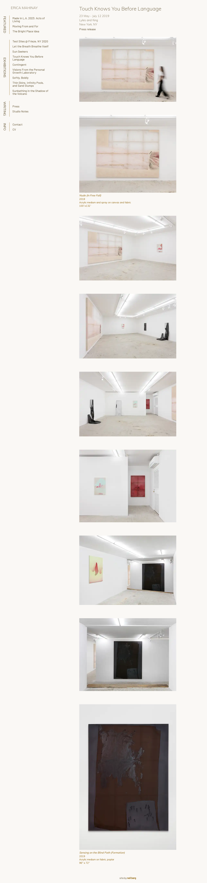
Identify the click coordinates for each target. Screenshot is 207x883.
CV (14, 129)
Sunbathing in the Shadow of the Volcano (30, 92)
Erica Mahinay (24, 7)
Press (15, 106)
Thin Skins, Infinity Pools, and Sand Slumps (28, 84)
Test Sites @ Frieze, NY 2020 (30, 41)
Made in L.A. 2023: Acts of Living (28, 19)
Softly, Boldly (20, 77)
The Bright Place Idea (25, 31)
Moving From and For (25, 26)
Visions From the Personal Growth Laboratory (28, 71)
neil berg (131, 877)
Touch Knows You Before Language (27, 58)
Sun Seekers (20, 51)
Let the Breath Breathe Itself (30, 46)
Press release (87, 29)
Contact (17, 124)
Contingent (19, 64)
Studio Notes (20, 111)
